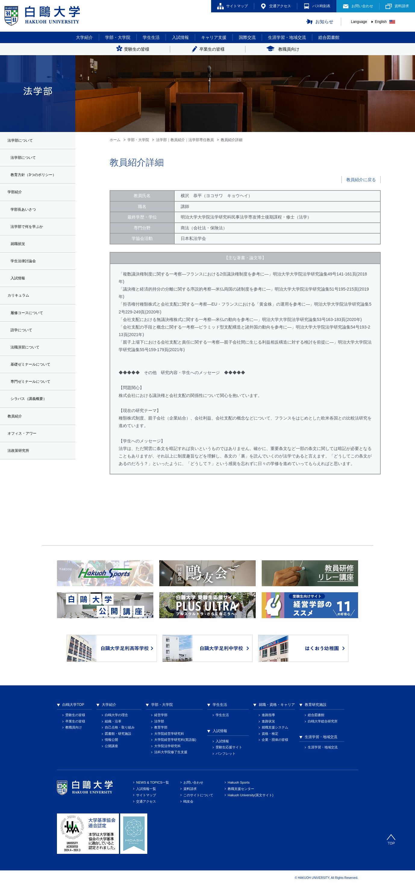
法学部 (159, 721)
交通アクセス (280, 6)
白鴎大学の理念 (116, 715)
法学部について (25, 158)
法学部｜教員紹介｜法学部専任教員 (185, 140)
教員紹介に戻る (361, 179)
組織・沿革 (113, 721)
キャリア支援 (213, 37)
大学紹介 (84, 37)
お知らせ (324, 21)
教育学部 (160, 727)
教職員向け (73, 727)
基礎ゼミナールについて (34, 372)
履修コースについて (29, 319)
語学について (23, 337)
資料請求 (402, 6)
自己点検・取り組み (120, 727)
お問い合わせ (362, 6)
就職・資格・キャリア (277, 705)
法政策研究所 (20, 461)
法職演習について (27, 354)
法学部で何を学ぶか (29, 230)
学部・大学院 (117, 37)
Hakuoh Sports (239, 782)
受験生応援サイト (229, 747)
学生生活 (151, 37)
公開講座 (111, 746)
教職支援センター (241, 789)
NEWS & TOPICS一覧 (152, 782)
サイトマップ (237, 6)
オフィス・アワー (24, 444)
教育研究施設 (315, 705)
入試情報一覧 (146, 789)
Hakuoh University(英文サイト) (250, 795)
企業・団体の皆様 (275, 739)
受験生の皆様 (75, 715)
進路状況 (268, 721)
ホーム (115, 140)
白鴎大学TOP (73, 705)
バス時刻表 (321, 6)
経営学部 (160, 715)
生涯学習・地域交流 (287, 37)
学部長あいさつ (25, 212)
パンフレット (226, 753)
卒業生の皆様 (75, 721)
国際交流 (247, 37)
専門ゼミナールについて (34, 390)
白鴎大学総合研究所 (323, 721)
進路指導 (268, 715)
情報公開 (111, 739)
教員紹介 (16, 426)
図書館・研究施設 (118, 733)
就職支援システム (275, 727)
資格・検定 (270, 733)
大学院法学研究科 (167, 746)
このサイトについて (198, 795)
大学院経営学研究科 (169, 733)
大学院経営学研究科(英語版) (175, 739)
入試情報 (180, 37)
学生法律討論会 (25, 265)
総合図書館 (328, 37)
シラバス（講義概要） (32, 408)
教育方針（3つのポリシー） (37, 176)
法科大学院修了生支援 (170, 752)
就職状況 (19, 247)
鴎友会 (188, 801)
